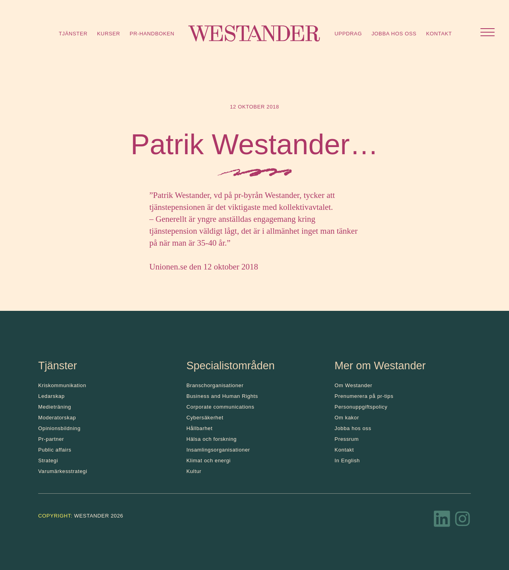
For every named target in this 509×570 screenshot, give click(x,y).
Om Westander (353, 385)
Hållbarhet (200, 428)
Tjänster (73, 34)
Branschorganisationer (215, 385)
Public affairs (54, 450)
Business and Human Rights (222, 396)
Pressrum (346, 439)
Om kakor (346, 418)
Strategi (48, 460)
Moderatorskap (57, 418)
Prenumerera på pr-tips (363, 396)
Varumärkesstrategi (62, 471)
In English (347, 460)
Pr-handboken (152, 34)
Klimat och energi (209, 460)
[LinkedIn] (442, 521)
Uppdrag (348, 34)
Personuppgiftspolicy (360, 407)
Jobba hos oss (393, 34)
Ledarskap (51, 396)
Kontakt (439, 34)
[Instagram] (462, 521)
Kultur (194, 471)
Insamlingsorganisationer (218, 450)
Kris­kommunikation (62, 385)
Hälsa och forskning (212, 439)
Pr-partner (51, 439)
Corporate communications (220, 407)
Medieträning (54, 407)
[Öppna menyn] (487, 33)
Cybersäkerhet (205, 418)
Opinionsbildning (59, 428)
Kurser (108, 34)
